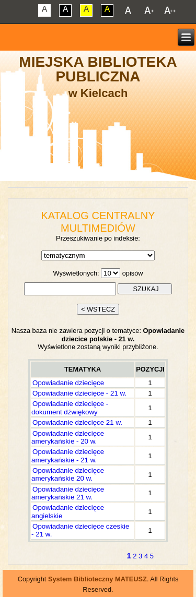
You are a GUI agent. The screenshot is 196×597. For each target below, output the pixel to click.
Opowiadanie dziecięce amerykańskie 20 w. (67, 474)
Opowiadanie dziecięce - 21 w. (79, 393)
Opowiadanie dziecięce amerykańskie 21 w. (67, 493)
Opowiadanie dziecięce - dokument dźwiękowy (69, 407)
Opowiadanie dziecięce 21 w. (77, 422)
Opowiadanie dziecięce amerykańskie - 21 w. (67, 455)
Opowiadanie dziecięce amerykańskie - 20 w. (67, 437)
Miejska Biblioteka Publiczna (98, 69)
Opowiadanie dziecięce (68, 383)
